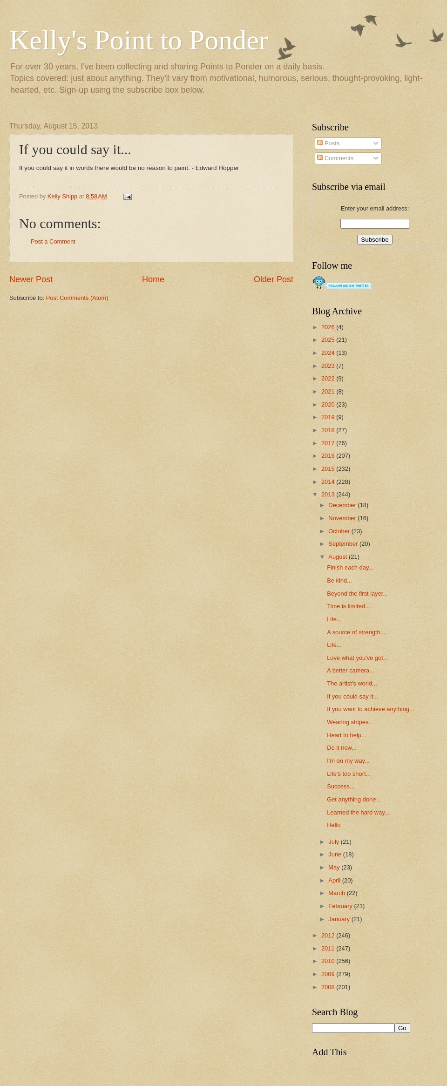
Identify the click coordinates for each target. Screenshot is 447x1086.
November (343, 518)
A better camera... (350, 670)
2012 (328, 935)
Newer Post (31, 279)
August (338, 556)
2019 (328, 417)
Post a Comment (53, 241)
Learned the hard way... (358, 812)
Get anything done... (354, 799)
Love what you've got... (357, 657)
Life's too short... (349, 773)
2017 (328, 443)
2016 (328, 455)
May (334, 867)
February (341, 906)
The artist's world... (352, 683)
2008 (328, 987)
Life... (334, 619)
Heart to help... (346, 735)
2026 (328, 327)
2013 (328, 494)
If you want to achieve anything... (370, 709)
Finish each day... (350, 567)
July (334, 841)
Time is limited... (348, 606)
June (335, 854)
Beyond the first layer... (357, 593)
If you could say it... (352, 696)
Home (153, 279)
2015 (328, 468)
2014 (328, 481)
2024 (328, 352)
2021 (328, 391)
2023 (328, 365)
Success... (340, 786)
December (343, 505)
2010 (328, 960)
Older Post (273, 279)
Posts (328, 143)
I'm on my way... (348, 760)
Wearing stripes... (350, 722)
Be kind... (339, 580)
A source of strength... (356, 632)
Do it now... (342, 747)
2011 (328, 948)
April (335, 880)
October (339, 531)
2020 (328, 404)
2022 (328, 378)
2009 (328, 974)
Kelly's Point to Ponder (138, 40)
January (339, 919)
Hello (333, 824)
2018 (328, 430)
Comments (335, 158)
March (337, 892)
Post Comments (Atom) (77, 297)
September (343, 543)
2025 (328, 339)
